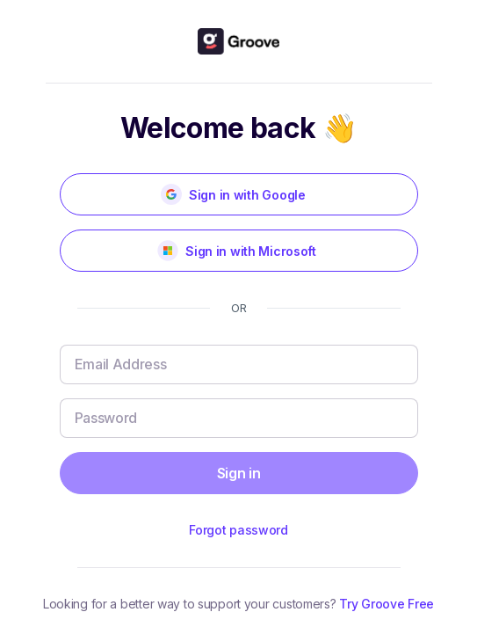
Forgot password (238, 529)
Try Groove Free (386, 603)
